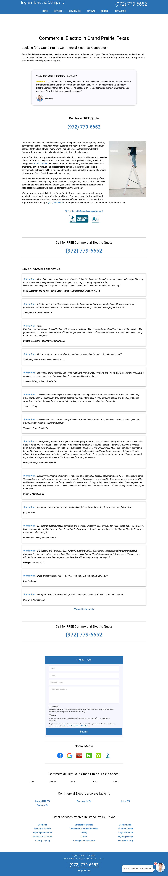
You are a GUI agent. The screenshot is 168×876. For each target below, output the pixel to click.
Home (45, 11)
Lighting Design (125, 820)
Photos (104, 11)
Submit (84, 714)
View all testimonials (84, 592)
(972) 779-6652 (131, 4)
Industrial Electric (42, 812)
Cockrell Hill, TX (42, 784)
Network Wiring (125, 823)
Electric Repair (125, 808)
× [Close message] (152, 866)
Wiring (84, 816)
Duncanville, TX (84, 784)
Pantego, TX (42, 788)
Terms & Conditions (83, 709)
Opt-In (53, 699)
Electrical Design (125, 812)
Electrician (42, 808)
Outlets (84, 820)
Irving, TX (125, 784)
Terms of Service (103, 870)
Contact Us (120, 11)
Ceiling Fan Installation (84, 823)
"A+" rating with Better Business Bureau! (84, 194)
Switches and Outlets (42, 820)
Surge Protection (125, 816)
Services (59, 12)
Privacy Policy (69, 709)
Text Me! (54, 690)
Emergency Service (84, 808)
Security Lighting (42, 823)
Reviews (91, 11)
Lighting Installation (42, 816)
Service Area (75, 11)
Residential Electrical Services (84, 812)
